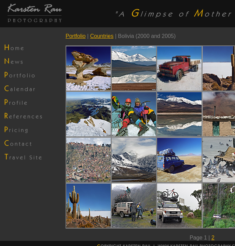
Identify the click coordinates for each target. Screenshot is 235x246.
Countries (101, 36)
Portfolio (76, 36)
